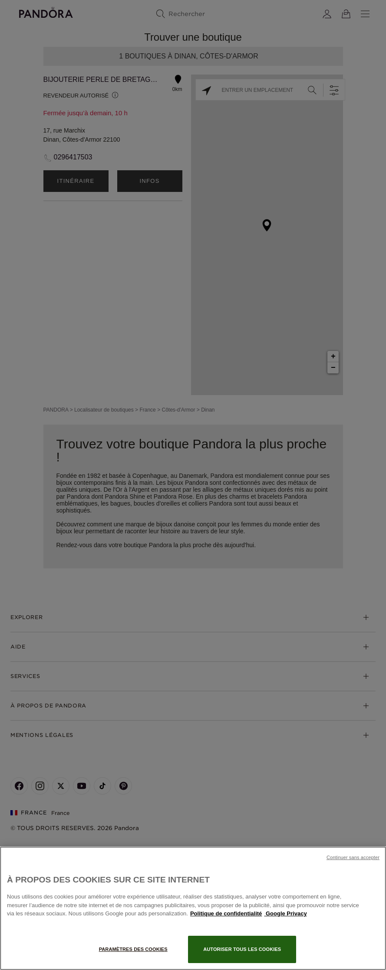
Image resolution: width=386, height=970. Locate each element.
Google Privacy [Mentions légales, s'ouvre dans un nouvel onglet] (285, 913)
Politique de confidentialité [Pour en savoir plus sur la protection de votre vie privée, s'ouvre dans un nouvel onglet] (226, 913)
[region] (193, 908)
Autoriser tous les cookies (242, 949)
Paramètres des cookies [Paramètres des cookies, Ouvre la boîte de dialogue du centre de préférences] (133, 949)
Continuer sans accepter (353, 857)
